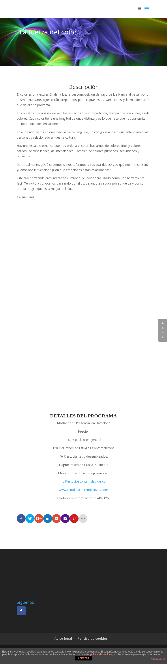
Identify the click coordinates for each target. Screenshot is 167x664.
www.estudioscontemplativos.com (83, 490)
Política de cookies (93, 638)
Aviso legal (63, 638)
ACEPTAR (83, 658)
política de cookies (101, 654)
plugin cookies (158, 659)
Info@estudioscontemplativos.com (84, 481)
